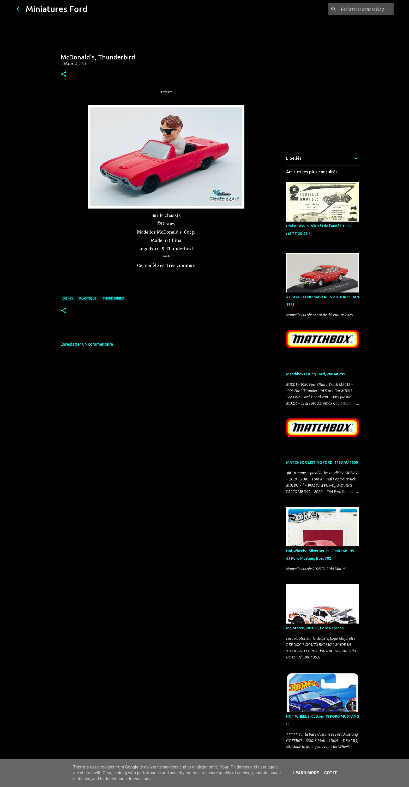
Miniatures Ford (56, 9)
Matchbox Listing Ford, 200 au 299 (315, 374)
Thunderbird (113, 298)
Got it (330, 772)
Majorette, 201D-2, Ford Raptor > (315, 628)
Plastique (88, 298)
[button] (64, 74)
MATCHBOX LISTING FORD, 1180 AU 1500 (322, 462)
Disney (68, 298)
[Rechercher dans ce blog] (366, 9)
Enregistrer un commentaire (87, 344)
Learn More (306, 772)
